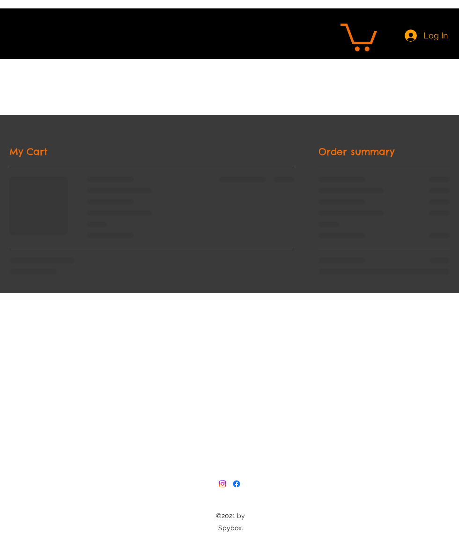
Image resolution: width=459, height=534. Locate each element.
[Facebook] (236, 484)
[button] (359, 36)
